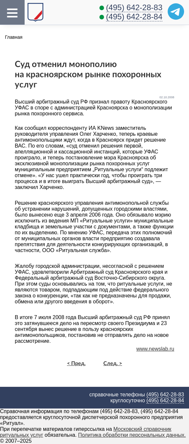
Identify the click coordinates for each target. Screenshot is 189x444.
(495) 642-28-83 (134, 7)
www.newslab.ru (155, 349)
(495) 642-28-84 (134, 16)
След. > (112, 363)
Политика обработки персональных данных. (132, 435)
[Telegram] (176, 11)
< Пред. (76, 363)
